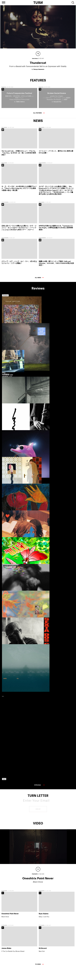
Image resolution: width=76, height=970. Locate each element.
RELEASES (4, 129)
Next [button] (4, 780)
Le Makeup (5, 375)
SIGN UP (38, 810)
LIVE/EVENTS (42, 164)
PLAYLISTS (4, 892)
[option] (11, 324)
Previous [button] (5, 296)
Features (3, 88)
